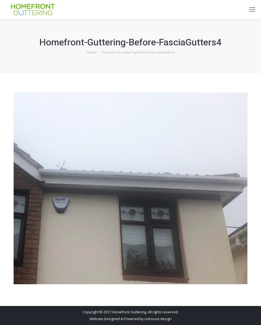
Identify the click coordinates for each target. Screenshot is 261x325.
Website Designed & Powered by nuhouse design (130, 318)
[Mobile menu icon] (252, 9)
